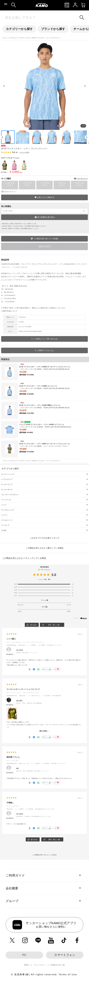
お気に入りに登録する (45, 197)
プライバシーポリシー (40, 965)
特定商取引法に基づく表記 (58, 965)
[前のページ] (2, 137)
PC (24, 954)
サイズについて (82, 178)
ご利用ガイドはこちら (45, 350)
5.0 (53, 575)
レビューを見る (24, 152)
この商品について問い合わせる (45, 339)
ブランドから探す (53, 28)
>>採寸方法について (9, 311)
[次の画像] (85, 86)
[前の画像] (4, 86)
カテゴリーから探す (19, 28)
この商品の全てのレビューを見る (44, 855)
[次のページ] (86, 137)
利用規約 (26, 965)
